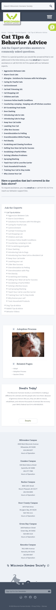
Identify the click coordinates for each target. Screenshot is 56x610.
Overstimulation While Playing (17, 137)
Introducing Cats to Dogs (14, 118)
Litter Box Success (11, 129)
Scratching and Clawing (17, 276)
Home (3, 32)
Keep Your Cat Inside (12, 122)
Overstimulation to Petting (15, 133)
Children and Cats (11, 96)
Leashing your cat (15, 261)
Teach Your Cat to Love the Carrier (18, 162)
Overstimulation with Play (18, 270)
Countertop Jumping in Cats (19, 243)
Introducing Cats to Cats (14, 115)
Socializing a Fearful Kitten (15, 151)
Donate (28, 421)
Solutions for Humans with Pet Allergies (24, 221)
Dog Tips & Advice (13, 305)
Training (10, 32)
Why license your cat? (17, 298)
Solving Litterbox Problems (15, 155)
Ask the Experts (20, 32)
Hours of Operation (28, 453)
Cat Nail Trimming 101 (13, 89)
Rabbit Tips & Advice (14, 308)
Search (51, 6)
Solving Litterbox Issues (18, 286)
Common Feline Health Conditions (18, 100)
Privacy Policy (36, 606)
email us (36, 60)
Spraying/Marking (11, 159)
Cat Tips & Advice (13, 212)
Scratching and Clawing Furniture (18, 144)
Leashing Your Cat (11, 126)
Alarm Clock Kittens (16, 218)
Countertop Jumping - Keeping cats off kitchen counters (27, 104)
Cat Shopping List (11, 93)
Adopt (15, 368)
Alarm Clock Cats (11, 74)
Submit (49, 591)
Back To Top (28, 582)
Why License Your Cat (12, 173)
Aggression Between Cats (14, 71)
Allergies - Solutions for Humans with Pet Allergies (25, 78)
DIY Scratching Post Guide (15, 107)
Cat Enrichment (10, 85)
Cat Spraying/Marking (17, 289)
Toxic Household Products (15, 166)
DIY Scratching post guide (18, 246)
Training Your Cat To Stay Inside (21, 295)
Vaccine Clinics (18, 374)
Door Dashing (9, 111)
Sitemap (44, 606)
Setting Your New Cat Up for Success (19, 148)
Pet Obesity (9, 140)
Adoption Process (26, 329)
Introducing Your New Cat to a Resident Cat (25, 255)
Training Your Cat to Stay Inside (17, 170)
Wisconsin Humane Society (11, 18)
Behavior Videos (13, 311)
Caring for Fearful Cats (13, 82)
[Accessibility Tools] (52, 27)
